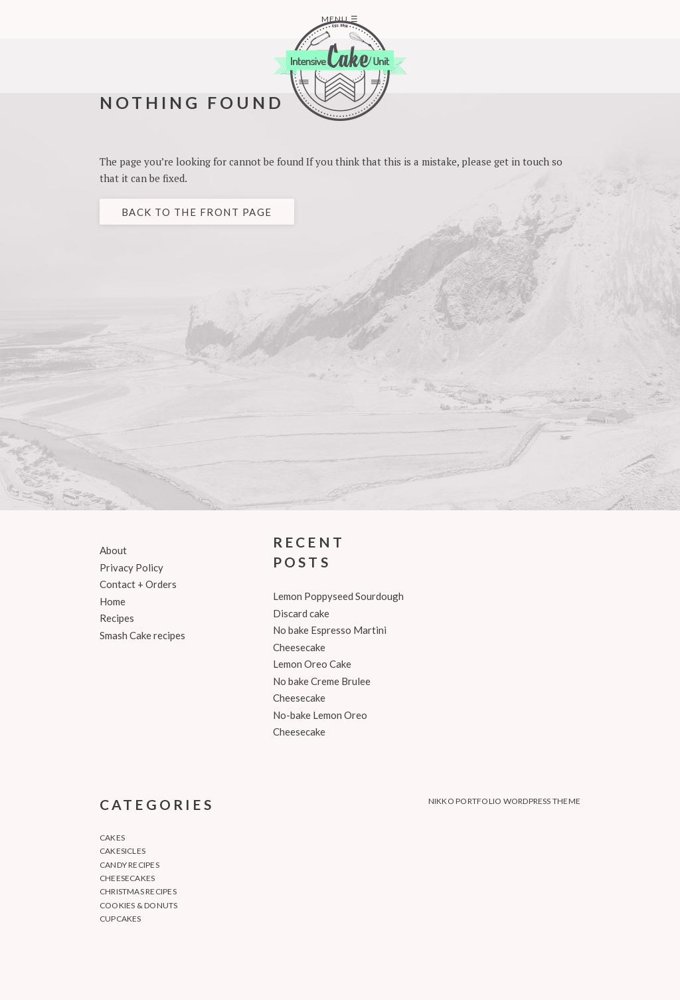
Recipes (117, 618)
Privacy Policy (131, 567)
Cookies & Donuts (139, 905)
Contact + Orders (138, 584)
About (113, 550)
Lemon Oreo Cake (312, 664)
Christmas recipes (138, 891)
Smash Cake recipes (142, 635)
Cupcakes (120, 919)
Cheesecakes (127, 878)
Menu (340, 19)
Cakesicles (122, 851)
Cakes (112, 838)
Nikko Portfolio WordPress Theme (504, 801)
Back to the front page (197, 212)
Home (113, 601)
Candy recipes (129, 865)
